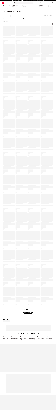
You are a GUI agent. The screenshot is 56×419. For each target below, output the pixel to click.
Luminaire (15, 8)
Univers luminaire (10, 8)
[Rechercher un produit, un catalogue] (15, 3)
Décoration (5, 8)
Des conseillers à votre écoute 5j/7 (32, 339)
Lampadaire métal (6, 321)
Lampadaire (19, 8)
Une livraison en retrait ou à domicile (50, 339)
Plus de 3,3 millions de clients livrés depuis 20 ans (23, 339)
